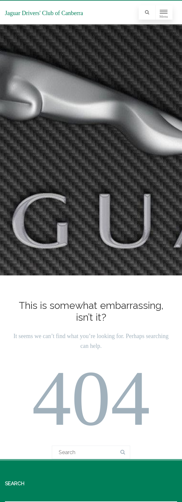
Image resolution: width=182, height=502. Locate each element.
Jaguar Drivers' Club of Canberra (44, 13)
